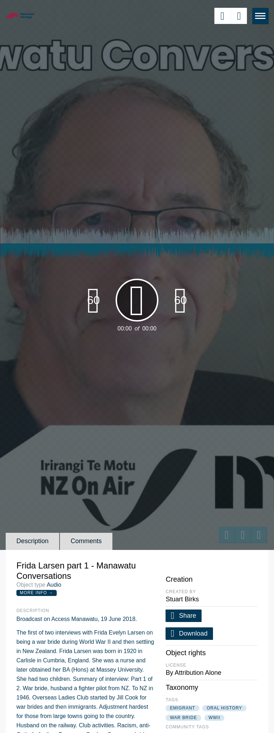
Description (32, 541)
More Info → (36, 592)
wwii (214, 717)
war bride (183, 717)
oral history (224, 708)
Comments (86, 541)
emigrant (182, 708)
